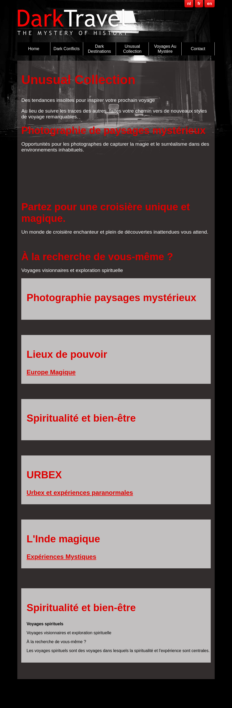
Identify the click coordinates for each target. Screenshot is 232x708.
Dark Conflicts (67, 48)
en (209, 3)
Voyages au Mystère (165, 49)
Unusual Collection (132, 49)
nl (189, 3)
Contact (198, 48)
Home (33, 48)
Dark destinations (99, 49)
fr (199, 3)
